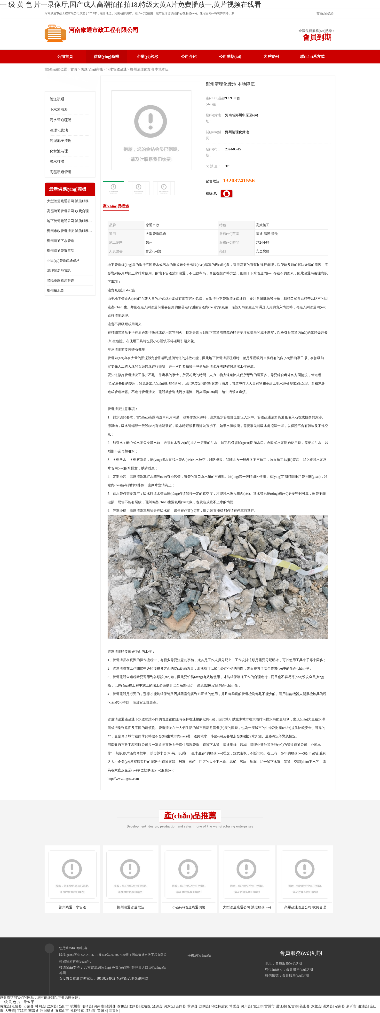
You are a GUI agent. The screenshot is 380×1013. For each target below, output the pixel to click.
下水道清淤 (59, 109)
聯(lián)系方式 (312, 56)
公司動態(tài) (230, 56)
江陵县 (17, 1006)
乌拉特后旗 (219, 1006)
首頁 (74, 69)
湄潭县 (328, 1006)
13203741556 (239, 180)
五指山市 (62, 1011)
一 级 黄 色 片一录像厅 (17, 1002)
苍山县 (305, 1006)
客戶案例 (271, 56)
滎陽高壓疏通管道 (60, 280)
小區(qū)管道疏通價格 (63, 261)
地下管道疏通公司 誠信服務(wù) (70, 221)
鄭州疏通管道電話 (60, 251)
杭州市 (75, 1006)
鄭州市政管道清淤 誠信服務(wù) (70, 231)
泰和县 (122, 1006)
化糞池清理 (59, 151)
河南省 (99, 1006)
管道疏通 (57, 99)
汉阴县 (204, 1006)
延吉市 (293, 1006)
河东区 (169, 1006)
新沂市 (351, 1006)
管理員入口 (139, 967)
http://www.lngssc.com (123, 779)
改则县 (134, 1006)
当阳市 (64, 1006)
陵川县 (110, 1006)
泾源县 (157, 1006)
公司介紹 (189, 56)
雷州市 (269, 1006)
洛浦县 (363, 1006)
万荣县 (29, 1006)
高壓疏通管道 (60, 172)
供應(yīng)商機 (106, 56)
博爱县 (234, 1006)
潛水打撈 (57, 161)
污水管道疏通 (116, 69)
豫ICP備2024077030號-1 (115, 955)
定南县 (340, 1006)
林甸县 (40, 1006)
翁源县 (192, 1006)
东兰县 (316, 1006)
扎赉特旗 (77, 1011)
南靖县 (33, 1011)
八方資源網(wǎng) (97, 967)
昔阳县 (102, 1011)
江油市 (90, 1011)
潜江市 (281, 1006)
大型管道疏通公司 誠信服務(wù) (70, 201)
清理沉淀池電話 (59, 270)
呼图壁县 (47, 1011)
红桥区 (146, 1006)
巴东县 (52, 1006)
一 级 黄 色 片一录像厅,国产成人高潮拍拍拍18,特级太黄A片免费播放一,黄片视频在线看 (130, 4)
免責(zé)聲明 (121, 967)
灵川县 (246, 1006)
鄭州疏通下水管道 (60, 241)
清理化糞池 (59, 130)
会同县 (181, 1006)
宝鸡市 (22, 1011)
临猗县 (87, 1006)
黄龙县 (5, 1006)
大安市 (10, 1011)
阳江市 (258, 1006)
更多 (89, 189)
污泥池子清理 (60, 141)
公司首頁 (65, 56)
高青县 (114, 1011)
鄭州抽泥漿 (55, 290)
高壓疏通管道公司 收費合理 (68, 211)
